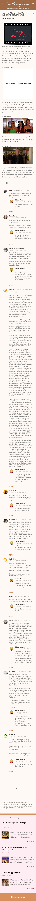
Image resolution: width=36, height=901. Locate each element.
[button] (33, 13)
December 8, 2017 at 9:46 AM (23, 580)
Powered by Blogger (18, 897)
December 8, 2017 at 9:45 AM (23, 606)
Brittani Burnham (20, 200)
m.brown (12, 672)
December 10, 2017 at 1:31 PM (23, 672)
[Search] (33, 4)
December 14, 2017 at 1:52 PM (24, 761)
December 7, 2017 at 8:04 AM (18, 217)
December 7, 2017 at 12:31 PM (18, 492)
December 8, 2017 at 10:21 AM (24, 543)
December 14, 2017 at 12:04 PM (18, 736)
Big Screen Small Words (16, 248)
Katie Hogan (13, 559)
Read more (30, 841)
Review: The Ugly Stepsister (11, 872)
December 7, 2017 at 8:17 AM (18, 250)
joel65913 (12, 289)
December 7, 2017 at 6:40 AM (21, 190)
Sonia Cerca (13, 216)
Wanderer (12, 735)
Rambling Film (17, 4)
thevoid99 (12, 520)
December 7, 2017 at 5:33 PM (18, 561)
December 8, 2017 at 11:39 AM (24, 505)
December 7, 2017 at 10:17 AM (24, 270)
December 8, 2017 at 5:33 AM (22, 620)
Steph (11, 597)
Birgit (10, 190)
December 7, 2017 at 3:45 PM (24, 520)
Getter (11, 620)
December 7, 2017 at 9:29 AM (24, 289)
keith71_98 (12, 491)
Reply (11, 212)
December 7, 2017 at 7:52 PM (21, 596)
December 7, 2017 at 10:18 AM (24, 232)
